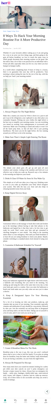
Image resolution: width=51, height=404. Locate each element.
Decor (17, 31)
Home (4, 31)
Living (13, 31)
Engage (9, 31)
